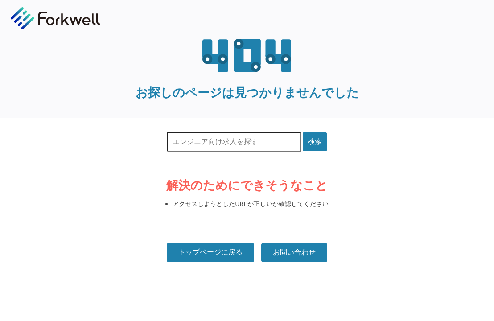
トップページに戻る (210, 252)
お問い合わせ (294, 252)
